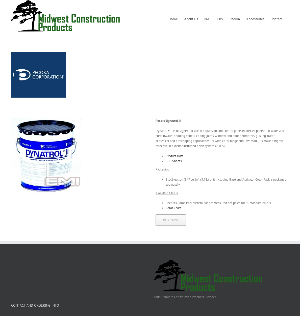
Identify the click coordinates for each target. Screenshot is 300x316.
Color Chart (173, 208)
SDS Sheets (174, 161)
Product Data (174, 156)
